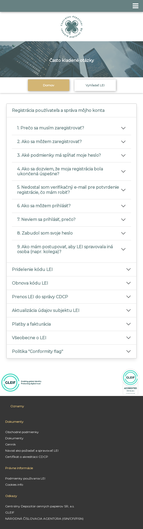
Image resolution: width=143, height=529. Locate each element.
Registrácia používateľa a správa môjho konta (58, 110)
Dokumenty (14, 438)
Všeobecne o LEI (29, 337)
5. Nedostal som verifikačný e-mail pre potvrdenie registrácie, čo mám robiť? (68, 190)
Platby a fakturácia (31, 324)
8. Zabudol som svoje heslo (45, 233)
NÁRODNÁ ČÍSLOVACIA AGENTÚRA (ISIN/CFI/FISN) (44, 518)
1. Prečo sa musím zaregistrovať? (50, 128)
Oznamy (17, 406)
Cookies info (14, 484)
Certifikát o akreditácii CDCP (26, 457)
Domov (48, 85)
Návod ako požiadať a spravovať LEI (31, 450)
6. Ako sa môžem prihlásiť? (44, 205)
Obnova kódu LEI (30, 283)
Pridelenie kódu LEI (32, 269)
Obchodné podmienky (22, 432)
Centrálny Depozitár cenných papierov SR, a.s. (39, 506)
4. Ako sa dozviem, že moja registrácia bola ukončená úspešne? (60, 171)
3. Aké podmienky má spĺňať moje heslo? (59, 155)
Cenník (10, 444)
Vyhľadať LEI (95, 85)
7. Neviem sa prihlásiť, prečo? (46, 219)
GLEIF (9, 512)
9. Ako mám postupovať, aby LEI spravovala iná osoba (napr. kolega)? (65, 249)
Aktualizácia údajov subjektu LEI (45, 310)
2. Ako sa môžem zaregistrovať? (49, 141)
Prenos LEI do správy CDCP (40, 296)
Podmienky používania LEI (25, 478)
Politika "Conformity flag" (37, 351)
